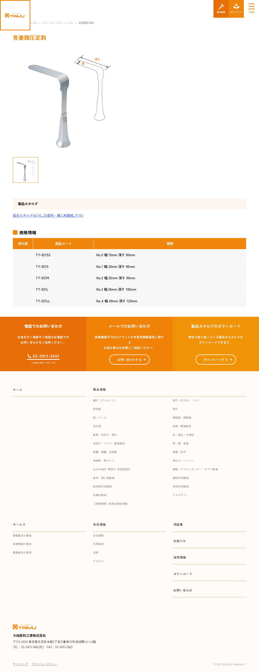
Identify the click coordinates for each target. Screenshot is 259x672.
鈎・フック (99, 417)
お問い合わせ (183, 590)
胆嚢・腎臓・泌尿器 (105, 452)
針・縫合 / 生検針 (184, 435)
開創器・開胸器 (182, 417)
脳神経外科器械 (102, 486)
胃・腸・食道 (181, 443)
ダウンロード (183, 573)
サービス (19, 524)
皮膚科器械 (99, 495)
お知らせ (180, 541)
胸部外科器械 (181, 478)
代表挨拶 (98, 544)
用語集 (178, 524)
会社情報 (99, 524)
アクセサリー (181, 495)
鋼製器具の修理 (22, 552)
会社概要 (98, 535)
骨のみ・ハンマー (183, 460)
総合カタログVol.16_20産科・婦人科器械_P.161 (48, 215)
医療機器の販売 (22, 544)
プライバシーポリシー (44, 664)
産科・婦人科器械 (103, 478)
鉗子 (175, 409)
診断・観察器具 (182, 426)
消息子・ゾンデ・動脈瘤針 (109, 443)
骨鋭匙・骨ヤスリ (103, 460)
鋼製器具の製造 (22, 535)
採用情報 (180, 557)
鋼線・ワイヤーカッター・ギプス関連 (195, 469)
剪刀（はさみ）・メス (186, 400)
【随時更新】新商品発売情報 (110, 503)
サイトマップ (20, 664)
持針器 (97, 409)
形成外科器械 (181, 486)
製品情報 (99, 389)
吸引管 (97, 426)
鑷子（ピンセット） (105, 400)
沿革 (95, 552)
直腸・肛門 (179, 452)
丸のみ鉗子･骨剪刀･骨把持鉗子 (112, 469)
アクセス (98, 561)
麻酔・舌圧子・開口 (105, 435)
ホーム (18, 389)
